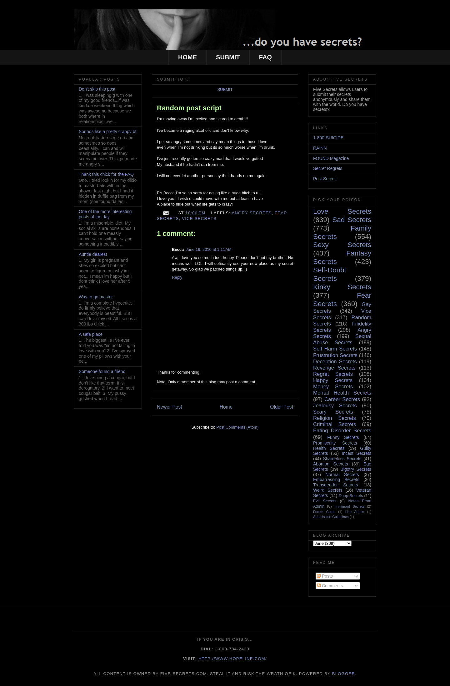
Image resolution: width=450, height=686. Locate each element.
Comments (330, 585)
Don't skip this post (97, 89)
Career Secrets (342, 399)
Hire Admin (354, 512)
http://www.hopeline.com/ (232, 658)
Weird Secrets (327, 490)
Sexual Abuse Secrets (342, 339)
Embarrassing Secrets (336, 479)
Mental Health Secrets (342, 393)
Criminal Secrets (334, 424)
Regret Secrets (333, 374)
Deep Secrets (351, 496)
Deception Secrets (335, 362)
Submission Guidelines (331, 517)
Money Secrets (333, 387)
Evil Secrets (324, 501)
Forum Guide (324, 512)
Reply (177, 277)
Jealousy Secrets (335, 406)
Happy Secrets (332, 380)
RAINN (320, 148)
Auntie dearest (93, 254)
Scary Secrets (333, 412)
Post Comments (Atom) (237, 427)
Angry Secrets (252, 213)
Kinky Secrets (342, 287)
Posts (325, 576)
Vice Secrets (199, 218)
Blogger (343, 673)
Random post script (189, 108)
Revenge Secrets (334, 368)
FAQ (265, 57)
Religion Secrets (334, 418)
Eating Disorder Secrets (342, 431)
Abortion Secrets (330, 463)
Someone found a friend (102, 371)
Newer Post (169, 407)
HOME (187, 57)
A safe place (90, 334)
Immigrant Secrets (349, 506)
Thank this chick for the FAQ (106, 174)
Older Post (281, 407)
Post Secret (324, 178)
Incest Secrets (356, 453)
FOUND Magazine (331, 158)
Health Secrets (328, 448)
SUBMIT (228, 57)
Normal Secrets (342, 474)
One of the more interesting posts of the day (105, 214)
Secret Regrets (327, 168)
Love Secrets (342, 211)
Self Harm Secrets (335, 349)
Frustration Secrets (335, 355)
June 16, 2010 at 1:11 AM (208, 249)
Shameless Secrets (342, 458)
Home (226, 407)
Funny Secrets (343, 437)
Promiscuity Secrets (335, 442)
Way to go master (96, 296)
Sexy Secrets (342, 245)
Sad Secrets (351, 220)
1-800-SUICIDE (328, 137)
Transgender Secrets (335, 484)
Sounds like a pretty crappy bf (107, 131)
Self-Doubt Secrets (329, 274)
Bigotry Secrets (355, 469)
